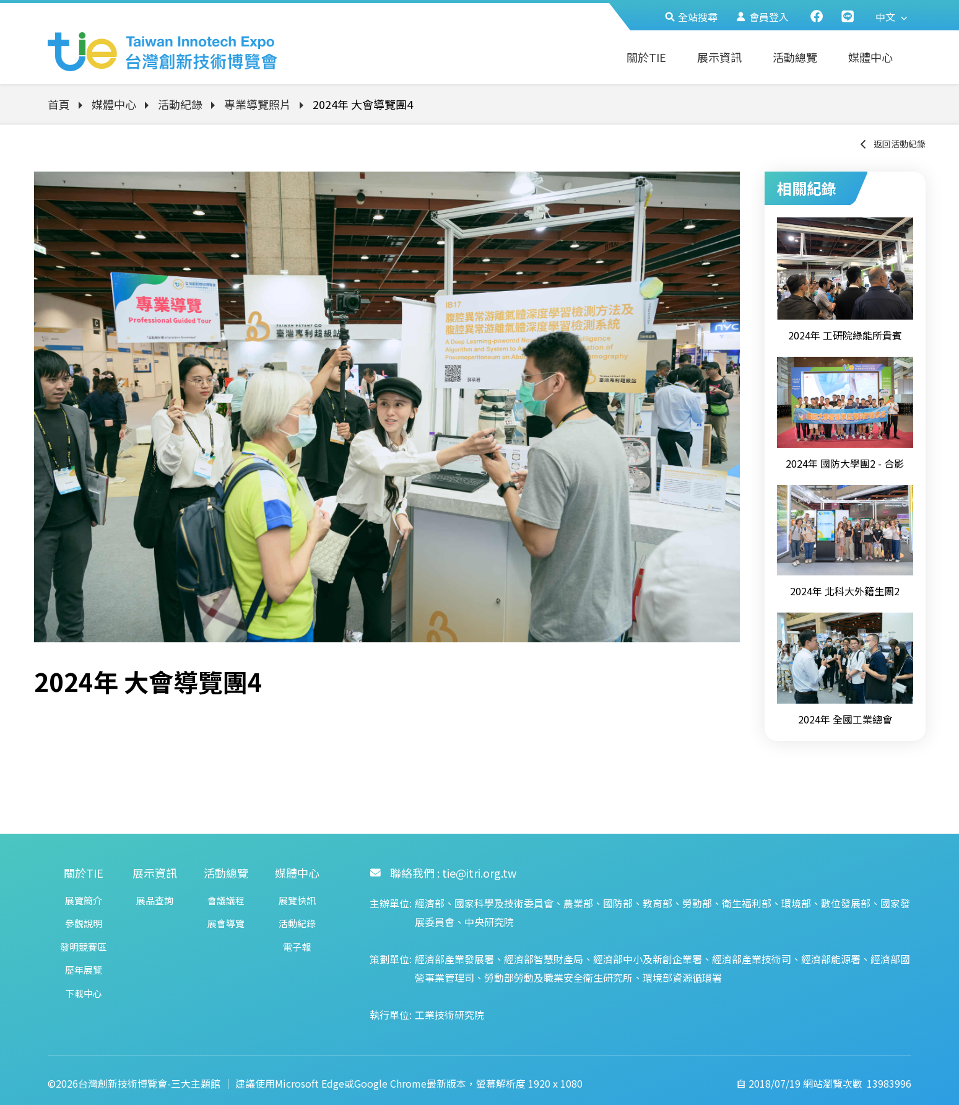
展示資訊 (719, 57)
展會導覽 (226, 923)
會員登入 (762, 16)
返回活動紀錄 (892, 144)
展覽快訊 (297, 900)
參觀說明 (83, 923)
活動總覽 (795, 57)
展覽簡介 (83, 900)
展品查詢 (154, 900)
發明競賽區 (83, 946)
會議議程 (226, 900)
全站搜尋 (691, 16)
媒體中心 (870, 57)
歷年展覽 (83, 969)
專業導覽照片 (257, 104)
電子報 (297, 946)
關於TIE (646, 57)
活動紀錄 (180, 104)
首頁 (59, 104)
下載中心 (83, 993)
